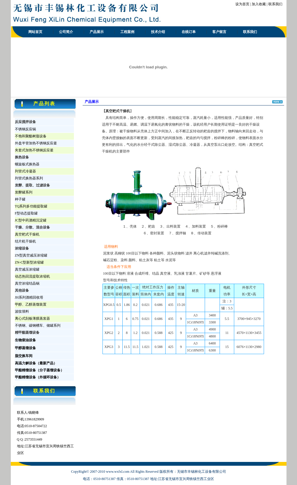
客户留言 (219, 32)
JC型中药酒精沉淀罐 (31, 220)
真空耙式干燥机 (27, 234)
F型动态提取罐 (26, 213)
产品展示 (97, 32)
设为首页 (242, 4)
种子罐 (20, 199)
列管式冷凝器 (25, 171)
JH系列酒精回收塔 (29, 297)
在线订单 (189, 32)
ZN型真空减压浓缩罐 (31, 255)
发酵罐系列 (23, 192)
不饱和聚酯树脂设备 (30, 136)
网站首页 (35, 32)
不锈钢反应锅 (25, 129)
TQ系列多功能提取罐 (31, 206)
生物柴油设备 (25, 340)
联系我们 (275, 4)
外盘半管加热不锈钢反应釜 (36, 143)
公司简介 (66, 32)
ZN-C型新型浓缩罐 (29, 262)
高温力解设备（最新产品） (36, 363)
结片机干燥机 (25, 241)
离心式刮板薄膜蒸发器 (32, 318)
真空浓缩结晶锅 (27, 283)
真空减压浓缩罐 (27, 269)
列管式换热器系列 (29, 178)
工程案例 (127, 32)
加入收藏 (259, 4)
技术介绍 (158, 32)
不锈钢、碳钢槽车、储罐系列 (37, 325)
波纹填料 (22, 311)
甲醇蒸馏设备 (25, 348)
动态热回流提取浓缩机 (32, 276)
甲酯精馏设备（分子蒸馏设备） (39, 370)
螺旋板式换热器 (27, 164)
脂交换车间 (23, 356)
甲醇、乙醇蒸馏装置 (30, 304)
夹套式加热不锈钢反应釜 (34, 150)
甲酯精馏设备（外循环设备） (37, 377)
